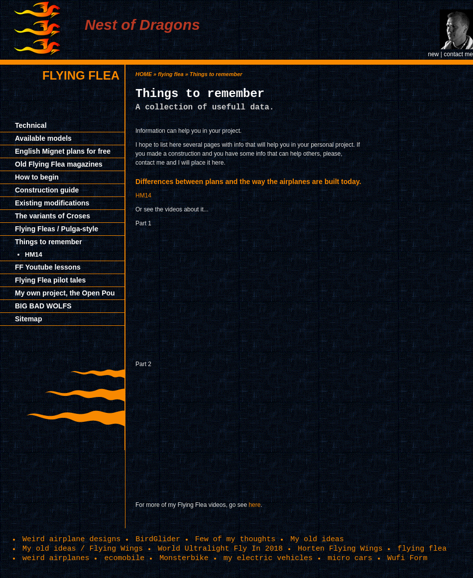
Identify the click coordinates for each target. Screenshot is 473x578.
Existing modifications (52, 203)
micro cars (350, 558)
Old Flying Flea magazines (59, 164)
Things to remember (48, 242)
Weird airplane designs (71, 539)
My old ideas (317, 539)
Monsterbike (184, 558)
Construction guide (47, 190)
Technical (31, 125)
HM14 (33, 254)
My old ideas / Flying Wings (82, 549)
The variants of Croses (52, 216)
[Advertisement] (428, 214)
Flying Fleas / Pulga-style (56, 229)
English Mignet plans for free (63, 151)
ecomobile (124, 558)
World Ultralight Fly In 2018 (220, 549)
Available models (43, 138)
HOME (143, 74)
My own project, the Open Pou (65, 293)
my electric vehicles (268, 558)
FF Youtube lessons (48, 267)
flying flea (80, 75)
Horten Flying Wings (340, 549)
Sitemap (28, 319)
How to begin (37, 177)
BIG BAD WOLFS (43, 306)
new (433, 54)
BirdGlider (157, 539)
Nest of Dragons (142, 24)
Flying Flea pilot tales (50, 280)
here (254, 504)
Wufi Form (407, 558)
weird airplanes (55, 558)
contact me (458, 54)
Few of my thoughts (235, 539)
